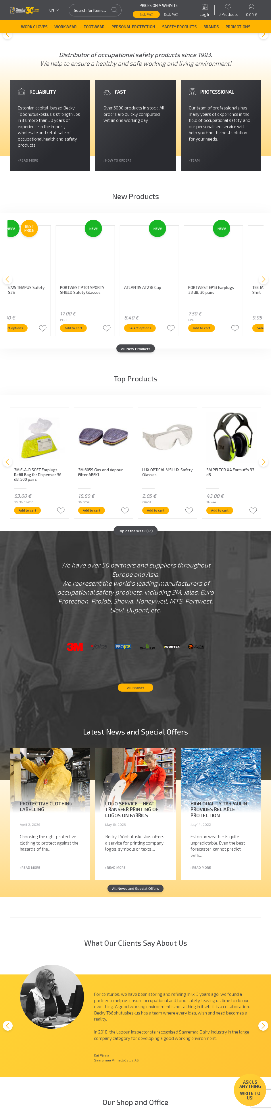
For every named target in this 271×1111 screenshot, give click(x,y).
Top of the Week (135, 535)
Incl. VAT (146, 14)
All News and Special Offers (135, 899)
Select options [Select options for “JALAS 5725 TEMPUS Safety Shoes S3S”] (33, 330)
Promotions (238, 26)
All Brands (135, 697)
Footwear (94, 26)
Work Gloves (34, 26)
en (54, 10)
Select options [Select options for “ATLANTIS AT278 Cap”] (161, 330)
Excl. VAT (171, 14)
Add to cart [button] (94, 330)
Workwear (65, 26)
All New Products (135, 352)
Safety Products (179, 26)
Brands (211, 26)
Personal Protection (133, 26)
